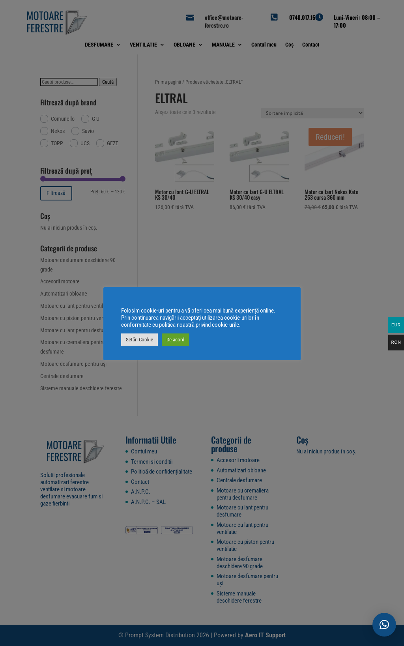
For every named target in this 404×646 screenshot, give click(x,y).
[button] (384, 625)
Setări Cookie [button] (139, 340)
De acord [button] (175, 340)
